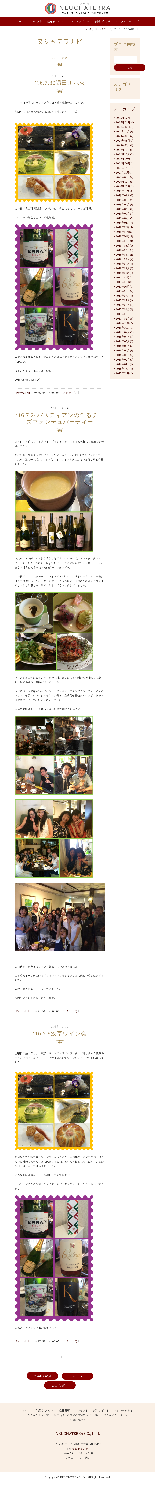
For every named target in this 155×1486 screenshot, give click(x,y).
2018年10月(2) (124, 236)
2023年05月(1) (124, 140)
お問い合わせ (102, 21)
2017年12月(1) (124, 277)
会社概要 (64, 1410)
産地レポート (101, 1410)
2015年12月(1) (124, 368)
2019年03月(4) (124, 213)
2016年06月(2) (125, 346)
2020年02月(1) (125, 186)
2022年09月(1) (125, 159)
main (74, 1376)
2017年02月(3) (124, 318)
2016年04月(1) (124, 350)
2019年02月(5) (125, 218)
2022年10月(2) (125, 154)
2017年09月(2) (124, 291)
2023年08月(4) (124, 136)
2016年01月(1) (124, 364)
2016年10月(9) (124, 327)
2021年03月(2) (124, 177)
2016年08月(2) (124, 336)
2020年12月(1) (124, 181)
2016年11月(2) (124, 323)
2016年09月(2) (125, 332)
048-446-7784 (80, 1448)
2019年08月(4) (124, 200)
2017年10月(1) (124, 286)
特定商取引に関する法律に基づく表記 (76, 1415)
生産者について (56, 21)
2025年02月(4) (125, 122)
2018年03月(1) (124, 263)
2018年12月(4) (124, 227)
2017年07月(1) (124, 300)
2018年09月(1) (124, 241)
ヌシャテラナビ (103, 29)
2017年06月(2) (124, 305)
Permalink (23, 392)
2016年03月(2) (124, 355)
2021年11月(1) (124, 172)
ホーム (20, 21)
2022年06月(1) (125, 163)
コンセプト (35, 21)
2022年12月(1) (124, 149)
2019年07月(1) (124, 204)
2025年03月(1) (124, 117)
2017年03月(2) (124, 314)
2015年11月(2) (124, 373)
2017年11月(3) (124, 282)
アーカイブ (125, 109)
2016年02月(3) (124, 359)
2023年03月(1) (124, 145)
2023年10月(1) (124, 131)
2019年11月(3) (124, 190)
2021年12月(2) (124, 168)
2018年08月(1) (124, 245)
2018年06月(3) (124, 250)
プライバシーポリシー (117, 1415)
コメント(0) (70, 392)
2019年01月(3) (124, 222)
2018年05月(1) (124, 254)
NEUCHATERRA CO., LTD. (77, 1433)
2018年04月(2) (124, 259)
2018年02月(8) (124, 268)
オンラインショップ (127, 21)
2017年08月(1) (124, 295)
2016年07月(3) (124, 341)
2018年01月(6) (124, 273)
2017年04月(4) (124, 309)
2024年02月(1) (124, 127)
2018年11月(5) (124, 232)
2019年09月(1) (124, 195)
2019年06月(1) (124, 209)
